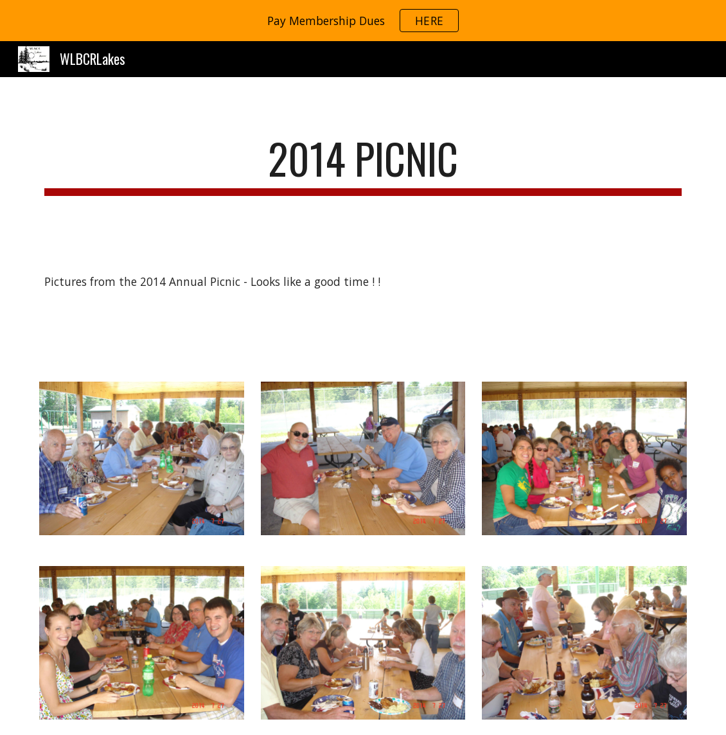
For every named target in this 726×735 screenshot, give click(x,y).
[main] (363, 164)
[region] (363, 20)
